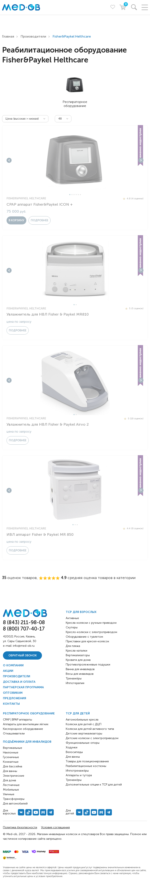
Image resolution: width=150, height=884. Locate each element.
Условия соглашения (55, 827)
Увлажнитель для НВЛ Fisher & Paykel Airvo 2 (48, 424)
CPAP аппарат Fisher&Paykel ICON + (40, 204)
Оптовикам (13, 693)
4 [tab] (76, 194)
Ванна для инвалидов (80, 669)
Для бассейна (12, 766)
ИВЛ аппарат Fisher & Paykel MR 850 (40, 534)
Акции (8, 671)
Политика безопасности (20, 827)
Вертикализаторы (78, 655)
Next (140, 160)
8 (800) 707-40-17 (24, 629)
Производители (33, 36)
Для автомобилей (15, 803)
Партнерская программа (23, 687)
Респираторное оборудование (29, 713)
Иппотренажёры (77, 770)
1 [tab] (69, 194)
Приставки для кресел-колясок (87, 641)
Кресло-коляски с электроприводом (91, 632)
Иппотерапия (75, 683)
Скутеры (72, 627)
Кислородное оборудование (23, 729)
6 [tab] (80, 194)
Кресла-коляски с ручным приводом (91, 623)
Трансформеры (13, 799)
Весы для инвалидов (80, 674)
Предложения (14, 698)
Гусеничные (11, 757)
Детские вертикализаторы (84, 733)
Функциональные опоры (82, 743)
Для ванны (10, 771)
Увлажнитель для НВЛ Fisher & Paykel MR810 (48, 314)
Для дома (9, 780)
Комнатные (11, 762)
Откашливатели (14, 733)
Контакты (11, 704)
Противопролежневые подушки (88, 664)
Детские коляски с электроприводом (92, 738)
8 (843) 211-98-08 (24, 622)
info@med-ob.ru (24, 646)
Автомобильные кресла (82, 719)
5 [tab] (78, 194)
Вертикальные (12, 748)
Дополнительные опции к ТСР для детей (94, 784)
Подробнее (39, 220)
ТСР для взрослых (81, 612)
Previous (9, 160)
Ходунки (71, 747)
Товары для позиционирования (87, 761)
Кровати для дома (78, 660)
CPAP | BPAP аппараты (17, 719)
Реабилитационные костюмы (86, 766)
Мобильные (11, 789)
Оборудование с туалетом (84, 636)
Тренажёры (74, 678)
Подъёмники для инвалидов (27, 742)
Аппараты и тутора (79, 775)
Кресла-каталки (76, 650)
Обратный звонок (22, 655)
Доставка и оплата (19, 682)
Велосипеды (74, 752)
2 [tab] (71, 194)
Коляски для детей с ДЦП (83, 724)
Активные (72, 618)
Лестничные (11, 785)
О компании (13, 665)
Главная (8, 36)
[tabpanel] (75, 160)
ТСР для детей (78, 713)
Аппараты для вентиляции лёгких (25, 724)
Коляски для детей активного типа (90, 729)
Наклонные (10, 752)
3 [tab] (74, 194)
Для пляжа (73, 646)
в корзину (16, 220)
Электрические (13, 775)
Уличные (8, 794)
